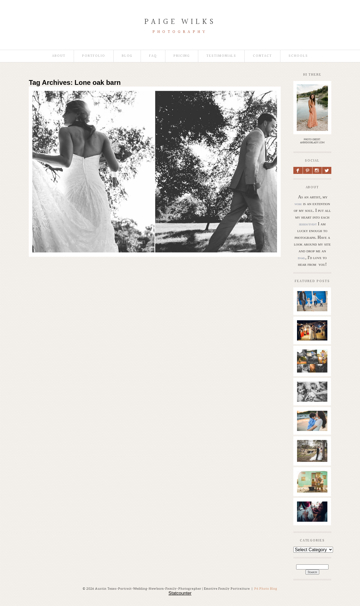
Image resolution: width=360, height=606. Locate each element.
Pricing (182, 56)
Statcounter (180, 593)
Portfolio (93, 56)
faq (153, 56)
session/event (308, 224)
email (301, 258)
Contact (262, 56)
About (59, 56)
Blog (127, 56)
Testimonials (221, 56)
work (298, 204)
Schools (298, 56)
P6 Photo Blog (265, 588)
